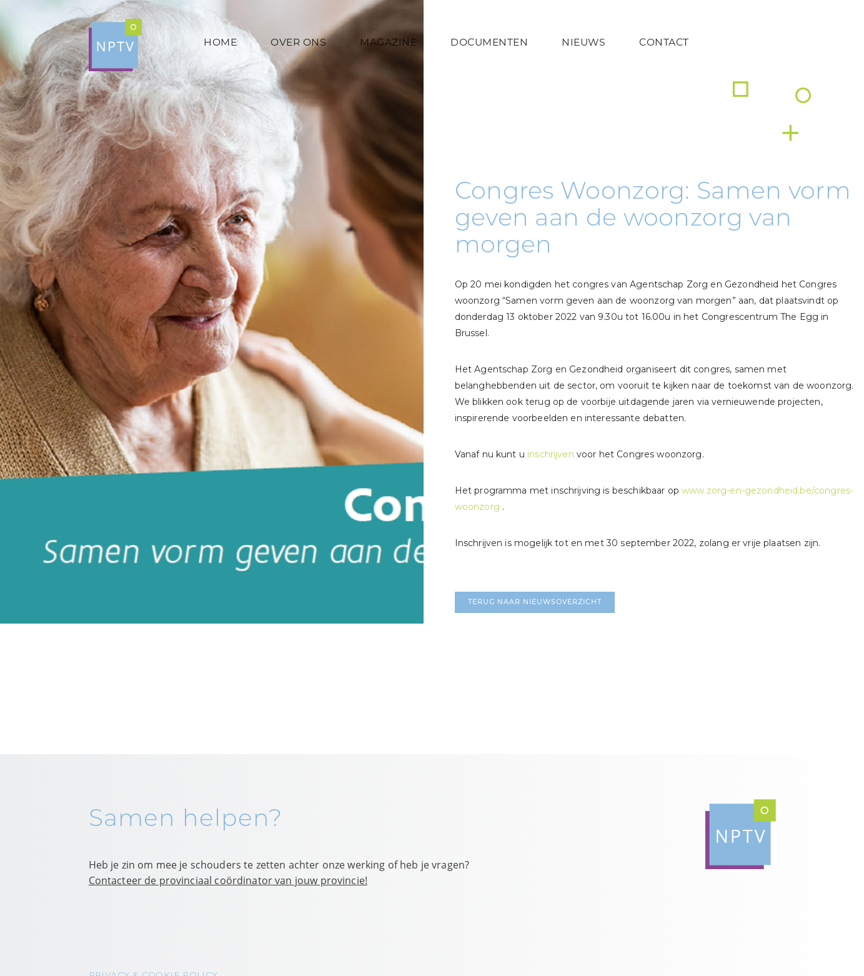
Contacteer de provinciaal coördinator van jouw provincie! (228, 880)
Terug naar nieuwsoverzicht (535, 602)
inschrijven (550, 454)
